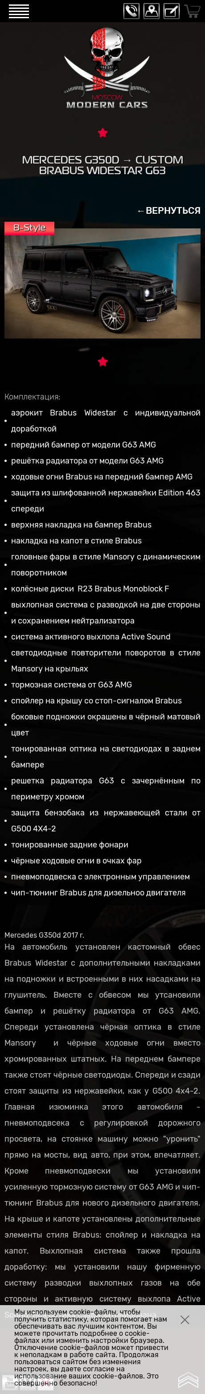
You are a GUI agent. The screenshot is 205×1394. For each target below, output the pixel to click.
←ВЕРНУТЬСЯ (168, 210)
